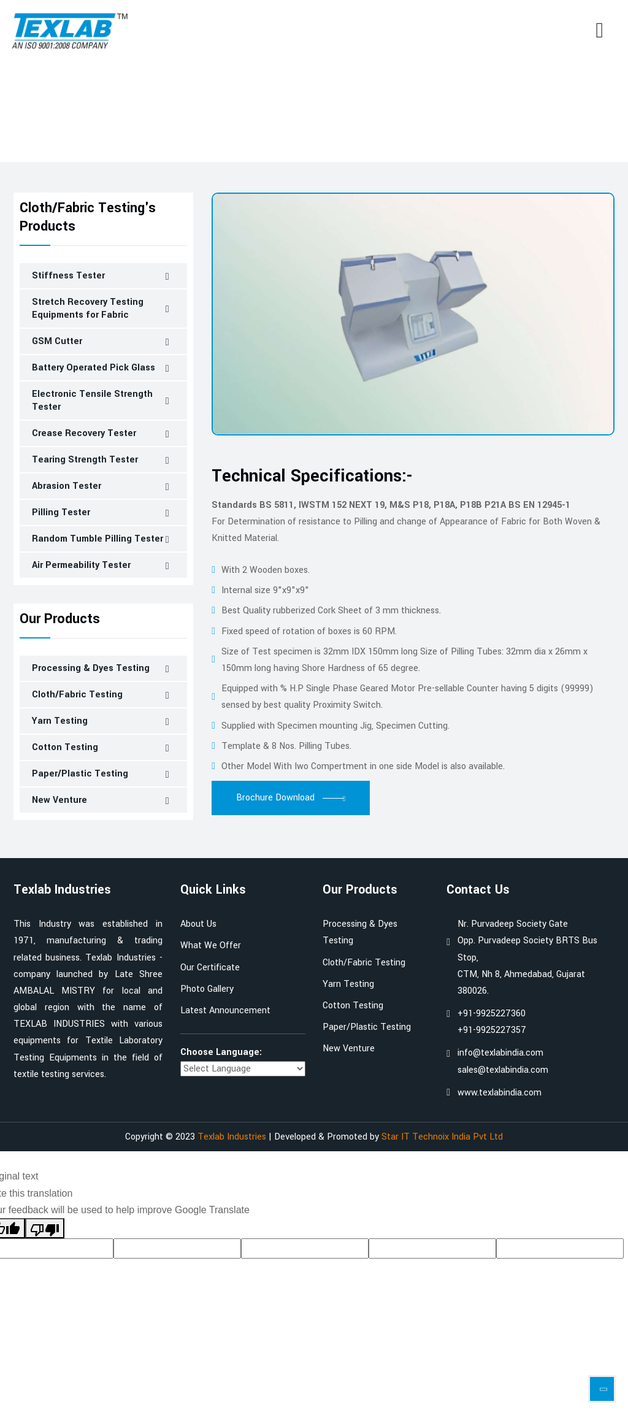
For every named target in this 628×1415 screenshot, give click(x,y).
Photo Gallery (207, 989)
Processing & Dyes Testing (91, 668)
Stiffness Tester (68, 275)
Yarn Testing (60, 721)
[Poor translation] (44, 1228)
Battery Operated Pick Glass (93, 367)
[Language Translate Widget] (242, 1068)
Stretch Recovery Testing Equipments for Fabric (88, 308)
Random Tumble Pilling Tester (97, 538)
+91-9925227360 (492, 1013)
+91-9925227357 (492, 1030)
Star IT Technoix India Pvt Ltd (442, 1136)
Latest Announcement (225, 1010)
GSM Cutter (57, 341)
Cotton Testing (65, 747)
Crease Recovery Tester (84, 433)
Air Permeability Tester (81, 565)
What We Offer (210, 945)
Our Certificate (210, 967)
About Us (198, 924)
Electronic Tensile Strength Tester (92, 400)
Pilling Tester (61, 512)
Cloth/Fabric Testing (106, 132)
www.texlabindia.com (500, 1092)
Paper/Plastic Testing (80, 773)
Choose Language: (221, 1052)
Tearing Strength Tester (85, 459)
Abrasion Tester (66, 486)
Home (25, 132)
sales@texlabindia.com (503, 1070)
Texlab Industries (231, 1136)
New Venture (59, 800)
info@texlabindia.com (500, 1052)
